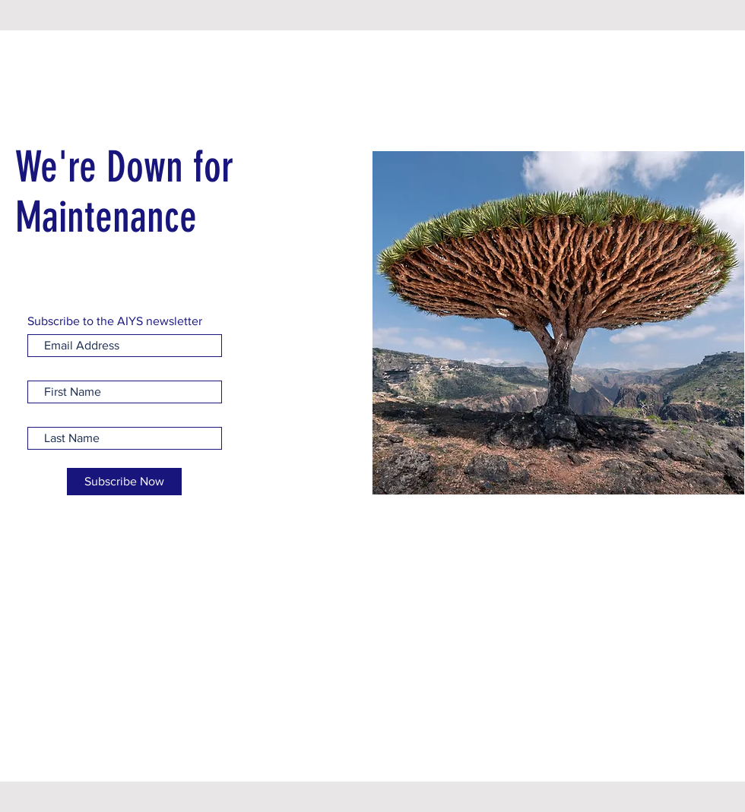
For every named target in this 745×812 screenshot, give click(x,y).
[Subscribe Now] (124, 481)
